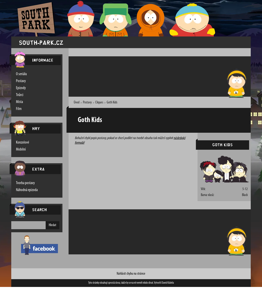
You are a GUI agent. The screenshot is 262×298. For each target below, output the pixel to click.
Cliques (99, 102)
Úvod (76, 102)
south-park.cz (41, 42)
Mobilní (21, 149)
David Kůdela (168, 282)
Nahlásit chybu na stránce (131, 274)
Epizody (21, 88)
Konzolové (22, 143)
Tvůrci (19, 95)
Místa (19, 102)
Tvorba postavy (25, 183)
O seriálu (21, 74)
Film (18, 109)
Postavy (21, 81)
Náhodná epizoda (27, 190)
